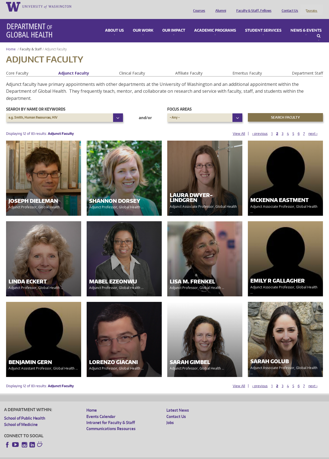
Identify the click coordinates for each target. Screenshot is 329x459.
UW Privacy (77, 454)
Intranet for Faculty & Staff (110, 415)
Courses (198, 6)
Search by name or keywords (35, 102)
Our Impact (173, 23)
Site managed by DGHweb (132, 454)
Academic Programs (215, 23)
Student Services (263, 23)
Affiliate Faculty (188, 65)
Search (318, 28)
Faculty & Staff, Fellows (252, 6)
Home (11, 41)
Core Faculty (17, 65)
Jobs (170, 415)
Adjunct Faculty (73, 65)
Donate (311, 6)
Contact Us (288, 6)
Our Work (143, 23)
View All (239, 126)
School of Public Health (24, 411)
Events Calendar (101, 409)
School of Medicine (21, 417)
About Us (114, 23)
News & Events (306, 23)
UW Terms (99, 454)
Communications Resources (111, 421)
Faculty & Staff (31, 41)
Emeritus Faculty (247, 65)
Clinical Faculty (132, 65)
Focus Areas (179, 102)
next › (312, 126)
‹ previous (260, 126)
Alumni (219, 6)
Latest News (177, 403)
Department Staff (307, 65)
